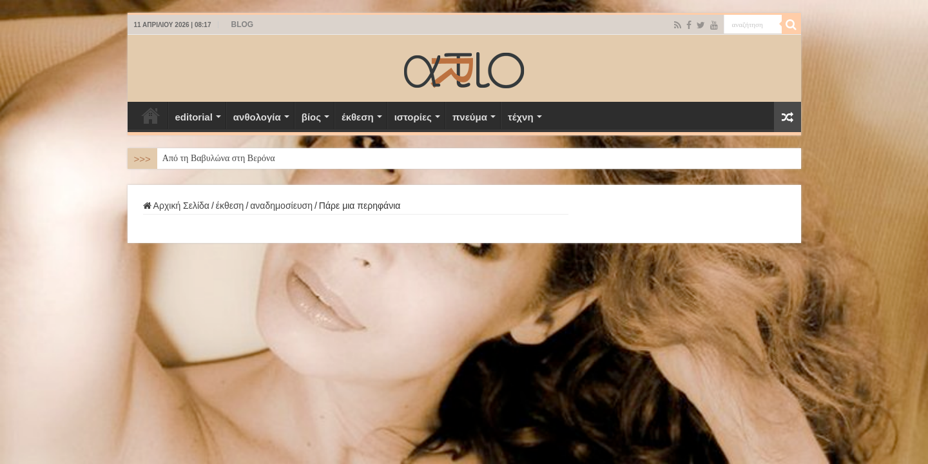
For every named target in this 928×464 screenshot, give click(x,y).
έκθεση (358, 116)
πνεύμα (469, 116)
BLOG (242, 24)
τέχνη (521, 116)
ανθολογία (257, 116)
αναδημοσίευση (281, 205)
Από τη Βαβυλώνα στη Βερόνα (218, 158)
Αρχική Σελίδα (151, 115)
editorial (194, 116)
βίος (311, 116)
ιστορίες (413, 116)
